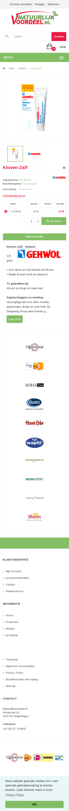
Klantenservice (14, 591)
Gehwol (22, 68)
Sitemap (10, 686)
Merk (11, 68)
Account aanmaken (21, 4)
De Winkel (12, 635)
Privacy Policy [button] (15, 794)
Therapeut (12, 659)
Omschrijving (35, 236)
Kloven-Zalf (36, 68)
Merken (10, 628)
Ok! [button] (34, 804)
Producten (12, 622)
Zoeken (59, 36)
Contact (10, 584)
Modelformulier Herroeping (22, 679)
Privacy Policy (14, 672)
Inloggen (40, 4)
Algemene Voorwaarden (20, 666)
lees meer (14, 319)
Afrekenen (53, 4)
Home (9, 615)
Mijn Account (13, 571)
